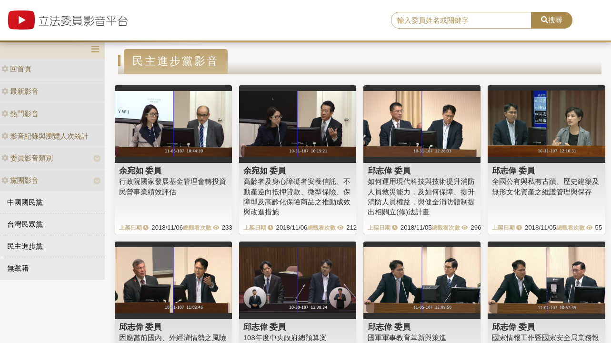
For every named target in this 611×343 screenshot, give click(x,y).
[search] (461, 20)
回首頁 (16, 69)
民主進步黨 (25, 246)
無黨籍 (18, 268)
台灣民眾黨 (25, 224)
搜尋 (551, 20)
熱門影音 (20, 114)
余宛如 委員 (140, 170)
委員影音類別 (27, 158)
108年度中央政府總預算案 (285, 337)
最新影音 (20, 91)
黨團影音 (20, 180)
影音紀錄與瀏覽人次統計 (45, 136)
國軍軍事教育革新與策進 (407, 337)
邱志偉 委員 (389, 170)
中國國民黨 (25, 202)
